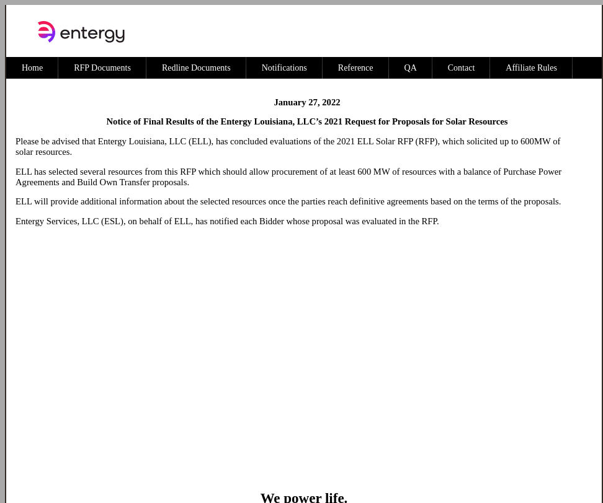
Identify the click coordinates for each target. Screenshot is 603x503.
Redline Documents (196, 67)
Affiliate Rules (531, 67)
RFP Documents (102, 67)
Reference (355, 67)
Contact (461, 67)
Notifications (284, 67)
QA (410, 67)
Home (32, 67)
